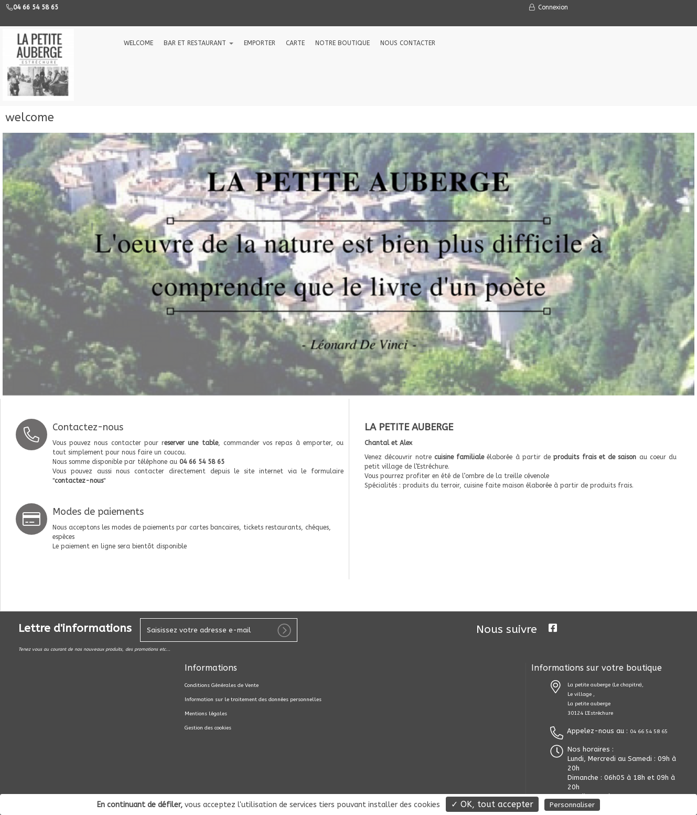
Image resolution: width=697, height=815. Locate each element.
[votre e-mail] (218, 630)
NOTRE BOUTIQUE (342, 43)
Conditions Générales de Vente (222, 685)
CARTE (295, 43)
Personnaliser (572, 805)
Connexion (548, 7)
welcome (138, 43)
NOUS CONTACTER (407, 43)
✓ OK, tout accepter (492, 804)
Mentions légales (206, 714)
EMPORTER (259, 43)
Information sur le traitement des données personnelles (253, 699)
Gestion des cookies (208, 728)
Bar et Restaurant (198, 43)
